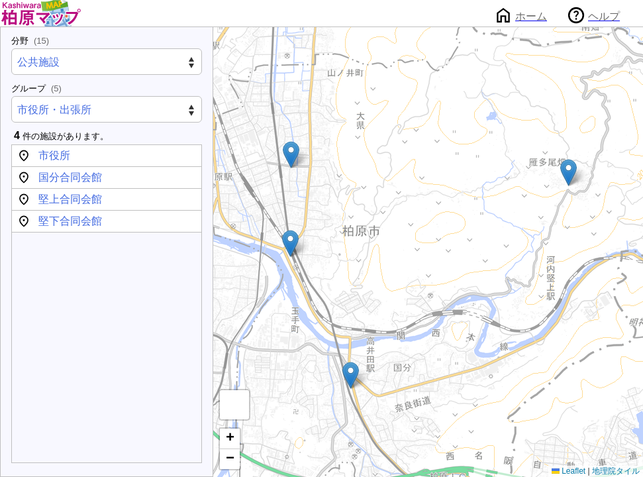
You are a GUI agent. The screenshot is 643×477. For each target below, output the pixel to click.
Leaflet (568, 471)
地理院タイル (616, 471)
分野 (30, 41)
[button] (290, 243)
